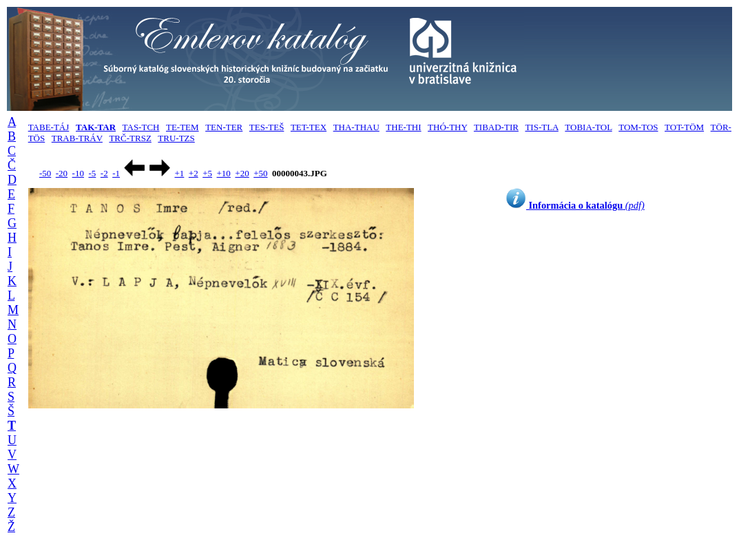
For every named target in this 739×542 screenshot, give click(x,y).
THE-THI (403, 127)
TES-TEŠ (266, 127)
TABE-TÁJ (49, 127)
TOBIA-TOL (588, 127)
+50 (260, 173)
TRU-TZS (176, 138)
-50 (45, 173)
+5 (207, 173)
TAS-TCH (141, 127)
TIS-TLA (541, 127)
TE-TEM (182, 127)
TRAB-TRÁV (77, 138)
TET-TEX (308, 127)
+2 (193, 173)
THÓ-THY (447, 127)
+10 (224, 173)
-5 (92, 173)
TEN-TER (223, 127)
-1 (116, 173)
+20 (242, 173)
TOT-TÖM (684, 127)
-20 (61, 173)
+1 (179, 173)
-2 (104, 173)
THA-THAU (356, 127)
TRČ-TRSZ (130, 138)
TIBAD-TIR (496, 127)
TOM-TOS (638, 127)
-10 (78, 173)
